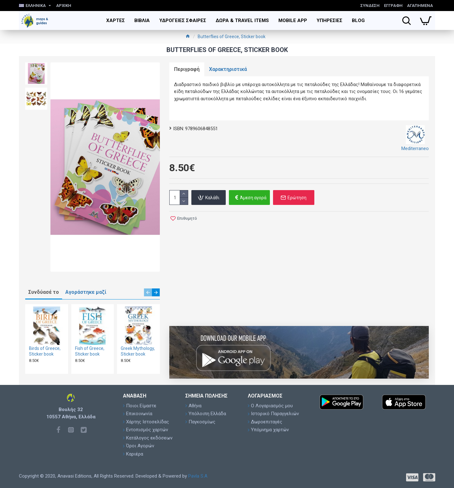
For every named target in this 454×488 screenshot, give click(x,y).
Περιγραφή (187, 69)
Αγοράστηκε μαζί (85, 292)
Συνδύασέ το (43, 292)
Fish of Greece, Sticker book (89, 351)
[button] (148, 292)
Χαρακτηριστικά (228, 69)
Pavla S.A (197, 476)
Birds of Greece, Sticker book (45, 351)
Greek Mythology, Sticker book (138, 351)
